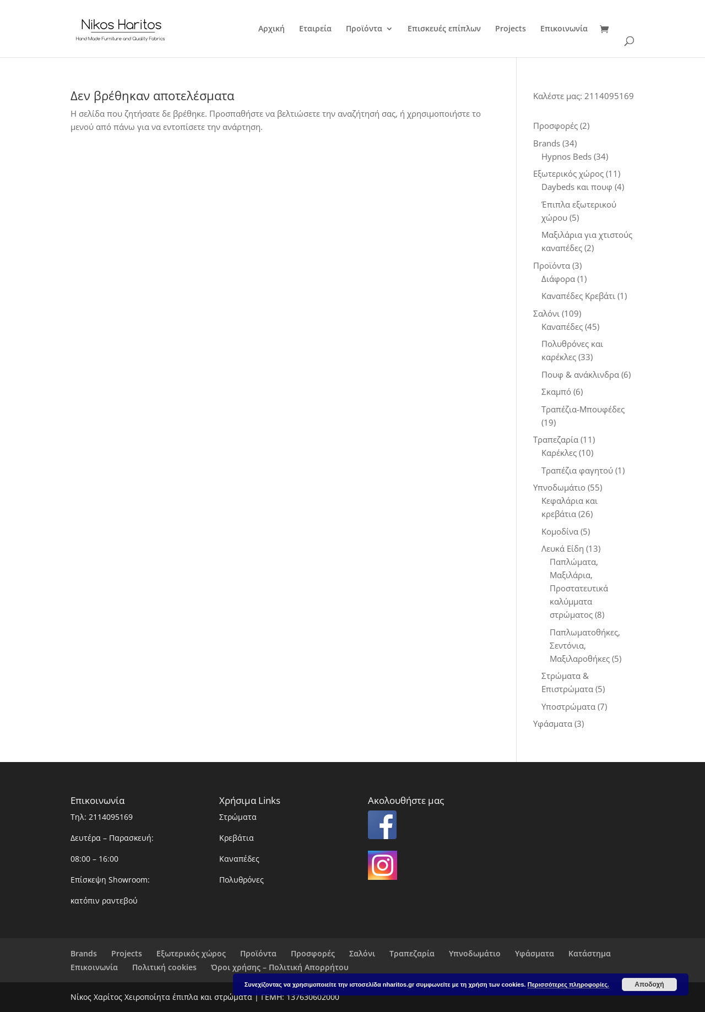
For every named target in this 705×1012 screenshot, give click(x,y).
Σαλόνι (362, 953)
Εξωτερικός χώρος (191, 953)
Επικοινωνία (564, 29)
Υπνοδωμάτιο (475, 953)
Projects (510, 29)
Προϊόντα (364, 29)
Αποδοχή (649, 984)
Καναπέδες (239, 858)
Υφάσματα (534, 953)
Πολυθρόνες (241, 879)
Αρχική (271, 29)
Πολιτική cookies (164, 967)
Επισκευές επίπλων (444, 29)
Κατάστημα (589, 953)
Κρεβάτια (236, 838)
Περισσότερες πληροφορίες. (568, 984)
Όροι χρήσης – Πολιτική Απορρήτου (280, 967)
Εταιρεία (315, 29)
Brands (83, 953)
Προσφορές (313, 953)
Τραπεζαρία (412, 953)
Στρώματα (238, 817)
